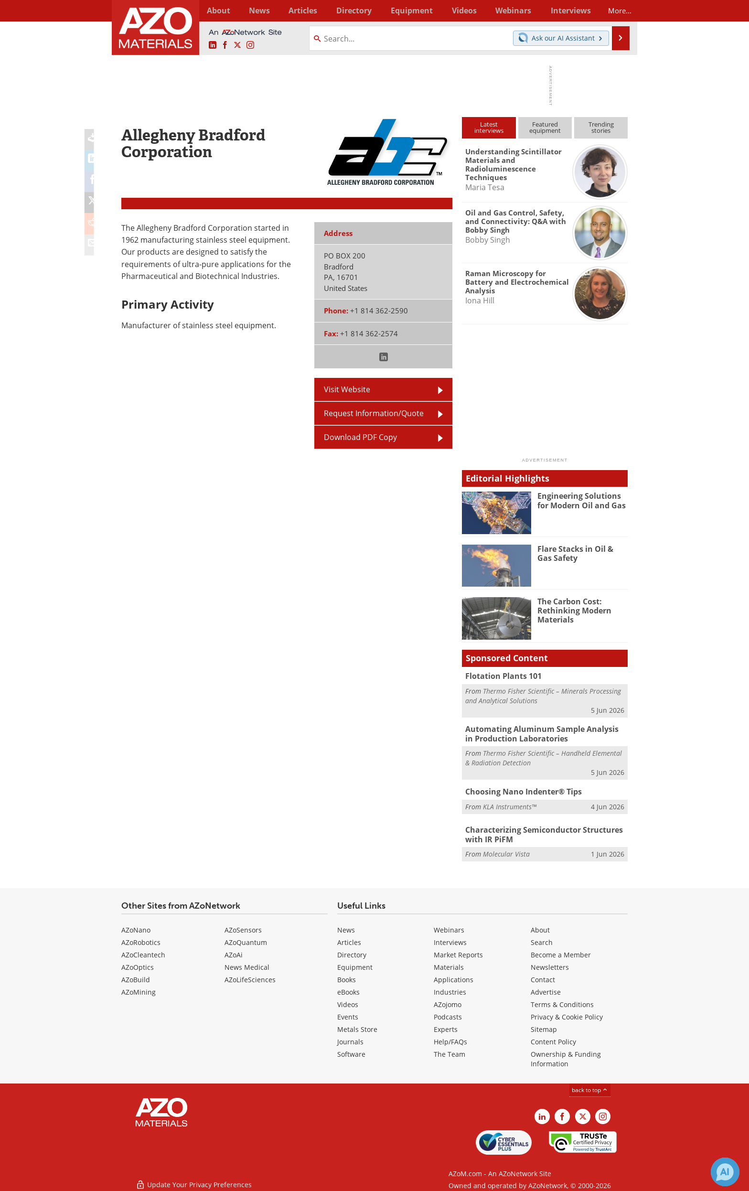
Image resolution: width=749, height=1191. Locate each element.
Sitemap (544, 1026)
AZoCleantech (143, 951)
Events (347, 1014)
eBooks (348, 989)
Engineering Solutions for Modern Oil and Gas (582, 500)
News (346, 927)
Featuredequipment (545, 127)
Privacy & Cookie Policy (567, 1014)
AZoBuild (135, 976)
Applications (453, 976)
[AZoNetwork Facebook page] (225, 45)
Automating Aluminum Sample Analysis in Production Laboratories (541, 733)
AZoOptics (137, 964)
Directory (349, 10)
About (540, 927)
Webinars (449, 927)
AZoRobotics (140, 939)
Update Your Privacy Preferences (194, 1178)
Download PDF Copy (360, 437)
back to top (590, 1087)
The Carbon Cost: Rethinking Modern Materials (572, 610)
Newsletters (550, 964)
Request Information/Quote (374, 413)
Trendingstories (601, 127)
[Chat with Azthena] (725, 1172)
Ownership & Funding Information (566, 1056)
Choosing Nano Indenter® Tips (520, 789)
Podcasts (448, 1014)
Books (346, 976)
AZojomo (447, 1001)
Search (542, 939)
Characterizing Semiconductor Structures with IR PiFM (540, 833)
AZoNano (135, 927)
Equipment (355, 964)
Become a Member (561, 951)
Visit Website (347, 389)
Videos (347, 1001)
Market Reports (458, 951)
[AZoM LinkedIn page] (212, 45)
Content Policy (553, 1038)
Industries (450, 989)
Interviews (450, 939)
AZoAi (234, 951)
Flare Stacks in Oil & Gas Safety (580, 553)
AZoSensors (243, 927)
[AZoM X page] (237, 45)
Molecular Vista (506, 851)
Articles (349, 939)
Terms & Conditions (562, 1001)
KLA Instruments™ (509, 804)
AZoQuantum (246, 939)
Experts (446, 1026)
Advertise (546, 989)
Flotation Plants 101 (501, 676)
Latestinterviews (488, 127)
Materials (449, 964)
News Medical (247, 964)
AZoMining (138, 989)
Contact (543, 976)
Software (351, 1051)
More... (615, 10)
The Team (449, 1051)
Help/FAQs (450, 1038)
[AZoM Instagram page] (250, 45)
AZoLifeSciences (250, 976)
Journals (350, 1038)
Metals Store (357, 1026)
